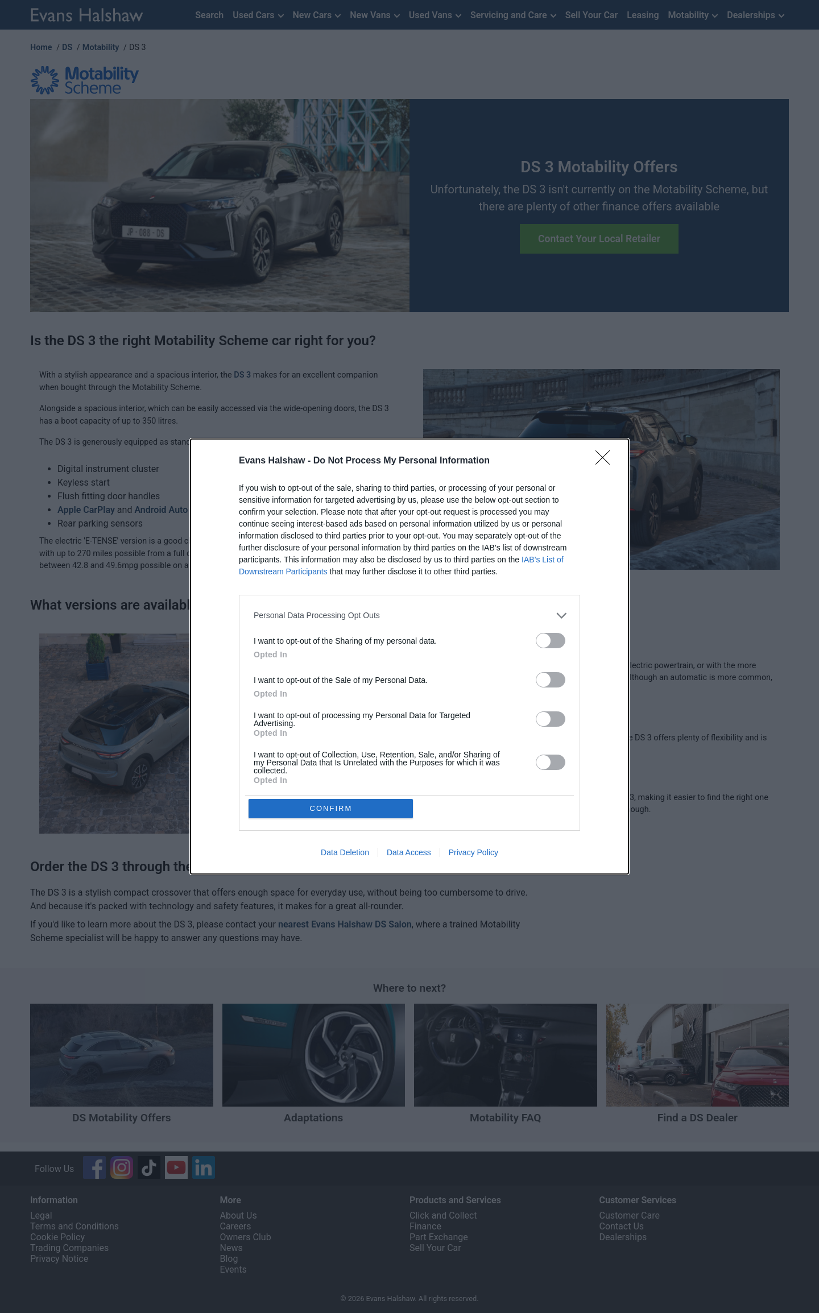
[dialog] (409, 657)
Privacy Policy (473, 853)
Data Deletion (345, 853)
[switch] (550, 640)
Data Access (409, 853)
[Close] (606, 461)
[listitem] (409, 616)
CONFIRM (331, 808)
